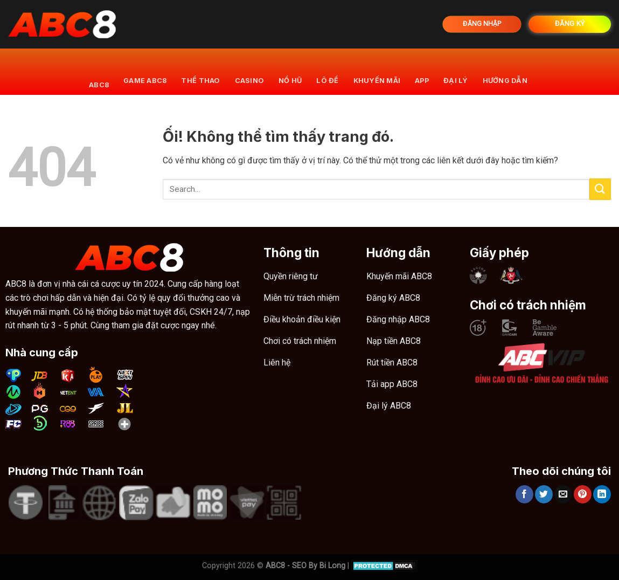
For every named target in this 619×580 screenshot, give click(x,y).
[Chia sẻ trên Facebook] (524, 494)
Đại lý (455, 71)
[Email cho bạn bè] (563, 494)
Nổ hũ (290, 71)
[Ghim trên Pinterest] (583, 494)
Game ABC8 (144, 71)
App (422, 71)
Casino (250, 71)
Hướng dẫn (505, 71)
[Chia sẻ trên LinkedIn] (602, 494)
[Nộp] (600, 188)
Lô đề (327, 71)
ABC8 (99, 71)
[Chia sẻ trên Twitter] (544, 494)
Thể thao (200, 71)
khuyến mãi (377, 71)
